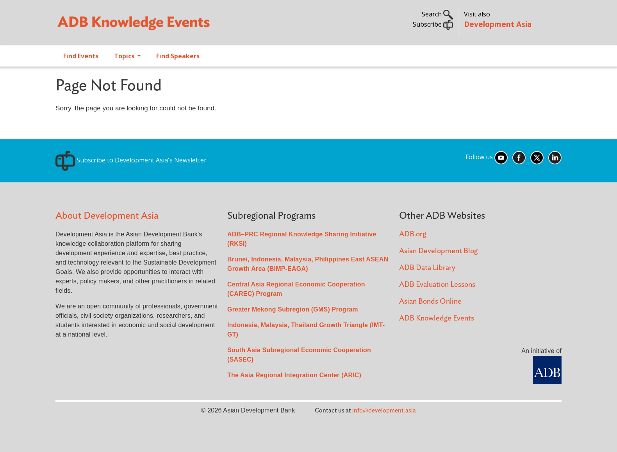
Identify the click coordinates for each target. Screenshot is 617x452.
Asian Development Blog (438, 251)
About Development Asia (107, 216)
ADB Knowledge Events (436, 318)
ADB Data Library (427, 268)
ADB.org (412, 234)
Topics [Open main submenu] (125, 56)
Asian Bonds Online (430, 301)
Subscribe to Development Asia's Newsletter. (131, 160)
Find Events (80, 56)
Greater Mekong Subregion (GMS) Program (292, 309)
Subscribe (433, 24)
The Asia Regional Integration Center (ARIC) (294, 375)
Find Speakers (178, 56)
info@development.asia (384, 410)
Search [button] (437, 14)
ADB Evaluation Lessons (437, 284)
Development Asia (497, 24)
